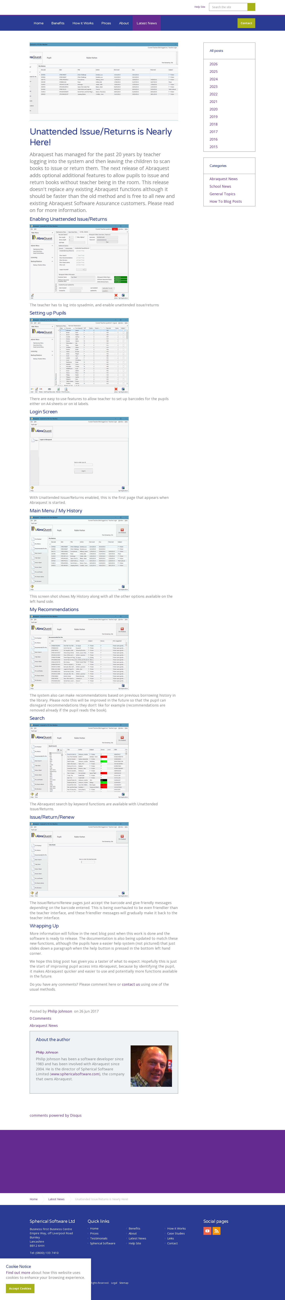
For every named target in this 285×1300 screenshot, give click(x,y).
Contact (246, 23)
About (124, 23)
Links (170, 1238)
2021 (214, 101)
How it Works (83, 23)
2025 (214, 71)
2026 (214, 64)
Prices (106, 23)
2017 (214, 131)
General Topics (222, 193)
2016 (214, 139)
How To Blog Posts (226, 201)
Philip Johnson (60, 1011)
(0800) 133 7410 (47, 1253)
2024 (214, 79)
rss (216, 1231)
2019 (214, 116)
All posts (216, 51)
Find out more (18, 1272)
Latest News (147, 23)
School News (220, 186)
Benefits (57, 23)
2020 (214, 109)
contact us (131, 984)
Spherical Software (102, 1243)
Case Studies (176, 1233)
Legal (114, 1283)
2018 (214, 124)
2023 (214, 86)
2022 (214, 94)
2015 (214, 146)
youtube (207, 1231)
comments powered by (56, 1115)
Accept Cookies (20, 1288)
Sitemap (123, 1283)
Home (38, 23)
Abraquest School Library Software (51, 8)
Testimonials (98, 1238)
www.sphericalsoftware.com (75, 1074)
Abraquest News (44, 1025)
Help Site (200, 7)
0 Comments (40, 1018)
